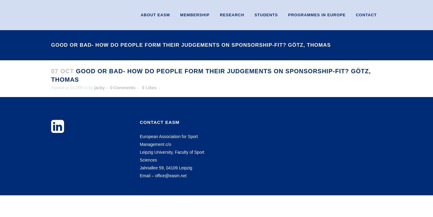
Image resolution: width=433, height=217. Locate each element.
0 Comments (122, 87)
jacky (99, 87)
